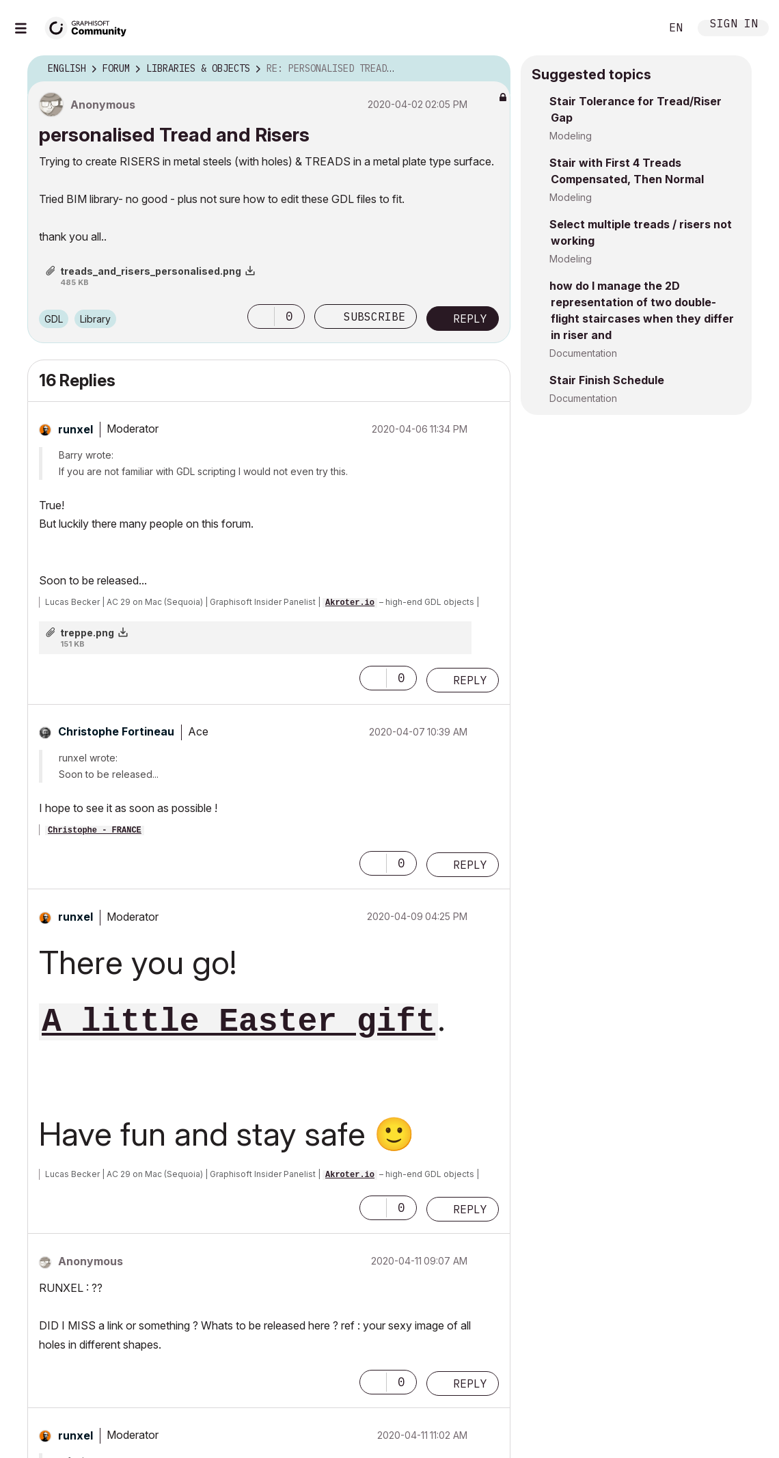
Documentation (583, 353)
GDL (53, 319)
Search (635, 28)
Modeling (570, 135)
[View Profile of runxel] (75, 429)
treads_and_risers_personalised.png (150, 271)
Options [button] (491, 69)
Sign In (734, 25)
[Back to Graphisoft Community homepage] (90, 26)
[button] (261, 316)
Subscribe (374, 316)
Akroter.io (349, 603)
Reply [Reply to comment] (470, 680)
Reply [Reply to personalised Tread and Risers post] (470, 318)
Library (95, 319)
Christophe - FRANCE (94, 830)
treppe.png (87, 632)
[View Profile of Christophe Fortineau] (116, 731)
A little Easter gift (238, 1021)
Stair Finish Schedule (606, 380)
